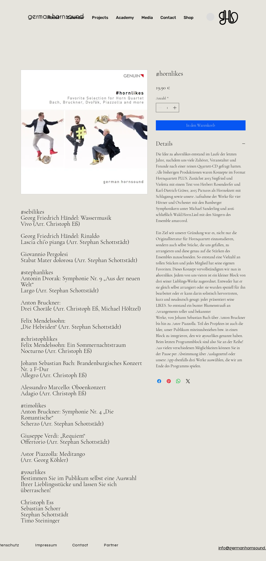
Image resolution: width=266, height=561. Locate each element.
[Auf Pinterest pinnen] (169, 381)
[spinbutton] (167, 107)
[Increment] (175, 107)
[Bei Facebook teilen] (159, 381)
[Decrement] (160, 107)
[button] (210, 17)
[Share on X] (188, 381)
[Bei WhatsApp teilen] (178, 381)
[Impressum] (46, 545)
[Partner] (111, 545)
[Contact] (80, 545)
